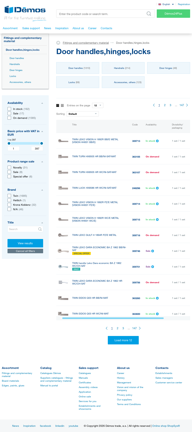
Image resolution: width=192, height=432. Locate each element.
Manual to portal (49, 385)
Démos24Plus (173, 13)
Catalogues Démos (50, 373)
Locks (13, 75)
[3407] (9, 143)
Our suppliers (124, 399)
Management (124, 382)
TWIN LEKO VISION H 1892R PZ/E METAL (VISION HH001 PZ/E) (95, 203)
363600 (136, 313)
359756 (136, 282)
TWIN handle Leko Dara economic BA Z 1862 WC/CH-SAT (96, 264)
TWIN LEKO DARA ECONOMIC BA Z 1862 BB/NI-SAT (99, 249)
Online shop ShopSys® (166, 425)
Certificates (85, 382)
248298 (136, 188)
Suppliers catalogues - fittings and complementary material (56, 379)
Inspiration (29, 425)
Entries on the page (78, 105)
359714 (136, 203)
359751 (136, 266)
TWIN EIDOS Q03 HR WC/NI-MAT (90, 313)
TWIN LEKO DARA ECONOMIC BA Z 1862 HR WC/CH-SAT (97, 282)
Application (85, 391)
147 (181, 105)
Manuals (83, 377)
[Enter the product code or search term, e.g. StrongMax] (105, 14)
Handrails (15, 64)
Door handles (17, 58)
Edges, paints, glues (13, 385)
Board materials (10, 380)
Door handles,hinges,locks (23, 49)
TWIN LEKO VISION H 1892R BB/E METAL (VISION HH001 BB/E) (95, 141)
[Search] (25, 229)
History (121, 377)
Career (120, 373)
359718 (136, 235)
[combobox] (166, 4)
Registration (184, 4)
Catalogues (85, 373)
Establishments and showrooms (89, 407)
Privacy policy (124, 394)
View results (25, 243)
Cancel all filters (25, 250)
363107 (136, 172)
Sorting (60, 113)
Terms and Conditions (129, 404)
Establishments (163, 373)
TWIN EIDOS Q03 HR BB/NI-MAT (90, 297)
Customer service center (168, 382)
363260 (136, 298)
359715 (136, 219)
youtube (73, 425)
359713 (136, 140)
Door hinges (16, 70)
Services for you (87, 401)
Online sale (85, 396)
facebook (45, 425)
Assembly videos (88, 387)
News (15, 425)
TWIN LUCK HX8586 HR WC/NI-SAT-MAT (94, 187)
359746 (136, 251)
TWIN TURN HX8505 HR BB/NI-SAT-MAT (94, 156)
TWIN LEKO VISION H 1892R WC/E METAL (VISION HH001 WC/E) (95, 219)
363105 (136, 156)
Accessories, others (20, 81)
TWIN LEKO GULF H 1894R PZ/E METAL (94, 235)
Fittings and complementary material (23, 39)
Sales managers (164, 377)
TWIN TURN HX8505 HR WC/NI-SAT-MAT (94, 172)
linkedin (59, 425)
